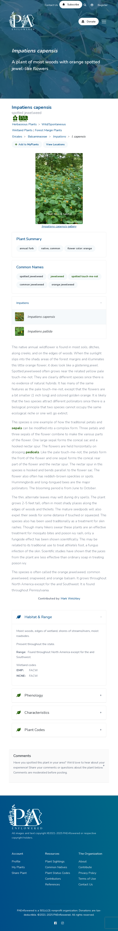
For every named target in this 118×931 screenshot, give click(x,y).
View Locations (55, 144)
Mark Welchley (70, 599)
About (82, 861)
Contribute (85, 867)
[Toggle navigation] (104, 21)
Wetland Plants (22, 130)
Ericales (17, 137)
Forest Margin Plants (48, 130)
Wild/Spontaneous (54, 124)
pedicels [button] (32, 452)
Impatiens (59, 137)
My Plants (18, 867)
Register (103, 5)
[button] (38, 188)
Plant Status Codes (57, 873)
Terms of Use (87, 879)
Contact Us (51, 5)
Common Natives (56, 867)
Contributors (53, 879)
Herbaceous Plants (24, 124)
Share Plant (19, 873)
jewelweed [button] (57, 276)
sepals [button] (17, 428)
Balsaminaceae (38, 137)
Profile (16, 861)
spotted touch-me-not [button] (84, 276)
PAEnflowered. (62, 915)
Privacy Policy (87, 873)
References (52, 884)
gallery (59, 226)
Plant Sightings (55, 861)
